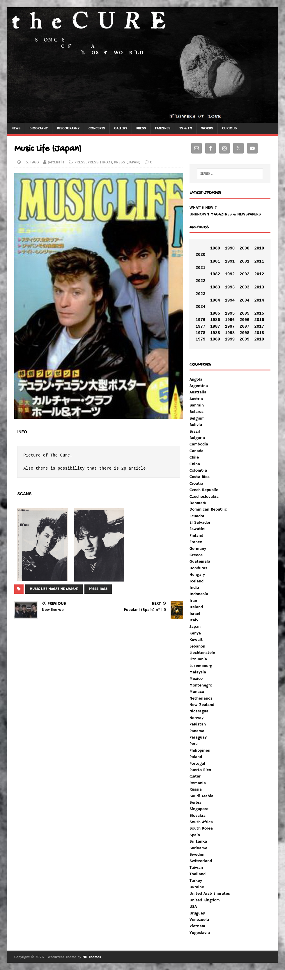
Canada (196, 451)
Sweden (197, 854)
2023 (201, 294)
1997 (230, 326)
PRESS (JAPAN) (127, 162)
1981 (215, 261)
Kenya (195, 633)
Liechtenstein (202, 652)
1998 (230, 333)
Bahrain (197, 405)
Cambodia (199, 444)
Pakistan (198, 724)
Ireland (196, 607)
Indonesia (199, 594)
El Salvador (200, 522)
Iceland (196, 581)
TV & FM (185, 128)
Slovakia (198, 815)
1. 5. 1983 (30, 162)
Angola (196, 379)
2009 (244, 339)
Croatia (196, 483)
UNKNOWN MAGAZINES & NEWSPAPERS (225, 214)
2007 (244, 326)
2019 (259, 339)
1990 (230, 248)
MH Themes (91, 957)
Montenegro (201, 685)
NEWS (15, 128)
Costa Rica (200, 476)
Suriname (198, 848)
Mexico (196, 678)
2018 (259, 333)
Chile (194, 457)
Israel (195, 613)
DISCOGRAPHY (68, 128)
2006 (244, 320)
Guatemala (200, 561)
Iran (193, 600)
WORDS (207, 128)
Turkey (196, 880)
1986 (215, 320)
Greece (196, 555)
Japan (195, 626)
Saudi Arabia (201, 796)
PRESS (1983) (100, 162)
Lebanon (197, 646)
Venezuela (199, 919)
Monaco (197, 691)
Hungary (197, 574)
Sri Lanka (198, 841)
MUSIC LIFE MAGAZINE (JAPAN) (54, 589)
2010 (259, 248)
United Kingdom (205, 900)
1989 (215, 339)
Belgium (197, 418)
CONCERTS (96, 128)
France (196, 542)
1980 (215, 248)
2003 (244, 287)
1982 (215, 274)
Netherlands (201, 698)
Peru (194, 743)
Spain (195, 835)
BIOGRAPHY (38, 128)
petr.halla (56, 162)
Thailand (198, 874)
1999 (230, 339)
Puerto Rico (200, 770)
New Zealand (202, 704)
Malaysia (198, 672)
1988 (215, 333)
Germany (198, 548)
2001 (244, 261)
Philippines (200, 750)
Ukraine (197, 887)
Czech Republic (204, 490)
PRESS (141, 128)
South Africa (201, 822)
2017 (259, 326)
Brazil (195, 431)
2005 (244, 313)
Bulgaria (197, 438)
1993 (230, 287)
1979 (201, 339)
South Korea (201, 828)
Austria (196, 399)
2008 (244, 333)
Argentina (199, 385)
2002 (244, 274)
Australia (198, 392)
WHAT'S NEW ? (203, 207)
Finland (196, 535)
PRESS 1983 (98, 589)
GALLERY (120, 128)
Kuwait (196, 639)
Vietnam (197, 926)
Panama (197, 731)
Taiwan (196, 867)
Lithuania (198, 659)
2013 (259, 287)
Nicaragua (199, 711)
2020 (201, 254)
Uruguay (197, 913)
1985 (215, 313)
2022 (201, 281)
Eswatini (198, 529)
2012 (259, 274)
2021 (201, 267)
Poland (196, 756)
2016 (259, 320)
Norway (196, 718)
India (194, 587)
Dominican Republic (208, 509)
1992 (230, 274)
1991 (230, 261)
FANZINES (162, 128)
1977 (201, 326)
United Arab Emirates (210, 893)
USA (193, 906)
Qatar (195, 776)
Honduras (198, 568)
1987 (215, 326)
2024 (201, 306)
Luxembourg (201, 665)
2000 (244, 248)
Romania (198, 783)
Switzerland (201, 861)
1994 (230, 300)
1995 (230, 313)
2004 (244, 300)
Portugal (197, 763)
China (195, 464)
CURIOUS (229, 128)
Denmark (198, 503)
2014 (259, 300)
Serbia (195, 802)
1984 (215, 300)
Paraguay (198, 737)
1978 (201, 333)
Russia (196, 789)
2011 (259, 261)
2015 (259, 313)
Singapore (199, 809)
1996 (230, 320)
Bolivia (196, 424)
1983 (215, 287)
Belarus (196, 411)
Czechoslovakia (204, 496)
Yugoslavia (200, 932)
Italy (194, 620)
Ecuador (197, 516)
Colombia (198, 470)
